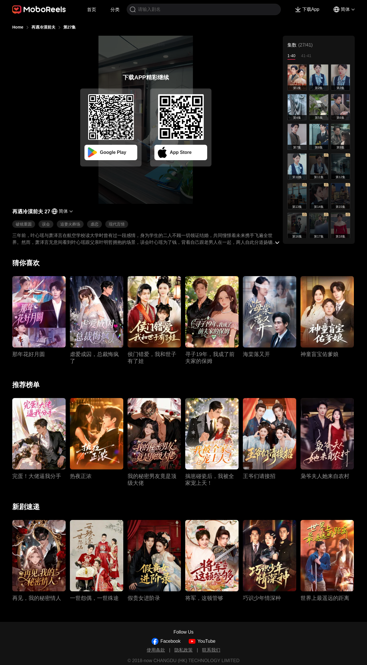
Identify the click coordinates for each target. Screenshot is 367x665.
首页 (91, 9)
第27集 (69, 27)
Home (17, 27)
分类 (115, 9)
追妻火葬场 (70, 224)
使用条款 (156, 650)
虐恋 (94, 224)
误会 (46, 224)
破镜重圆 (24, 224)
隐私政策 (183, 650)
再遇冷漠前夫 (43, 27)
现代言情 (117, 224)
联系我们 (211, 650)
